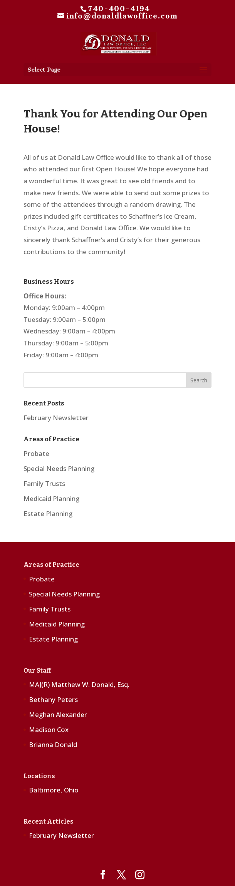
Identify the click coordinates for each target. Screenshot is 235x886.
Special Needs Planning (59, 468)
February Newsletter (56, 417)
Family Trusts (44, 483)
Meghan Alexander (58, 714)
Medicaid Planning (51, 498)
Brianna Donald (53, 744)
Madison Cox (49, 729)
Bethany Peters (53, 699)
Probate (36, 453)
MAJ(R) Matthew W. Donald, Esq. (79, 684)
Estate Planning (48, 513)
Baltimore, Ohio (54, 790)
